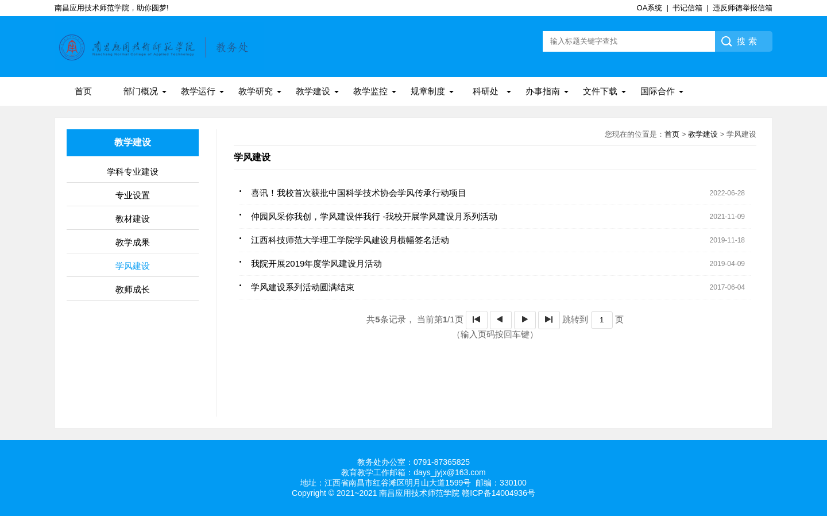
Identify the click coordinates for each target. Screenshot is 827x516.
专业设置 (132, 195)
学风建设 (132, 266)
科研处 (485, 91)
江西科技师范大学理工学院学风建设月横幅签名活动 (350, 240)
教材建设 (132, 219)
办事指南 (542, 91)
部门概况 (140, 91)
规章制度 (428, 91)
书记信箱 (687, 7)
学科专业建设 (133, 171)
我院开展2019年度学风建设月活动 (316, 263)
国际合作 (657, 91)
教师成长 (132, 289)
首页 (83, 91)
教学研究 (255, 91)
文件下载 (600, 91)
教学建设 (313, 91)
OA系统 (650, 7)
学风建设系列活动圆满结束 (302, 287)
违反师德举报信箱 (742, 7)
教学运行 (198, 91)
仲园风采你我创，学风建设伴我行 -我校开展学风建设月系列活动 (374, 216)
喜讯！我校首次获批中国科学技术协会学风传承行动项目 (358, 193)
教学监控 (370, 91)
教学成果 (132, 242)
